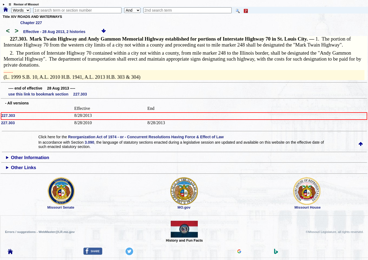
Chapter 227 (31, 23)
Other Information (30, 157)
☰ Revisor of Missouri (22, 4)
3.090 (89, 142)
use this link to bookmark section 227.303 (47, 94)
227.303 (8, 115)
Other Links (23, 167)
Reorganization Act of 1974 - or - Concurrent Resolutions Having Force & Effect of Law (146, 137)
